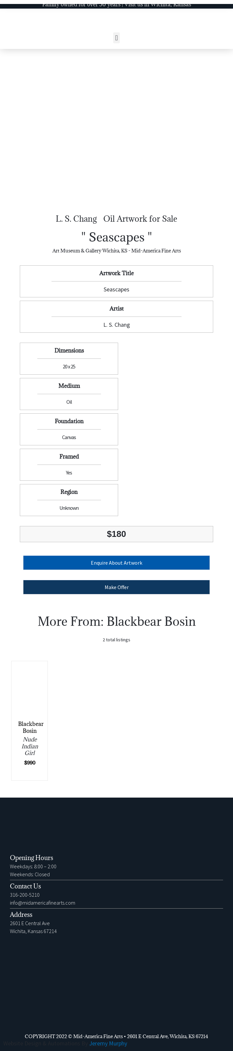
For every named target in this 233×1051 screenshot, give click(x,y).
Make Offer (117, 587)
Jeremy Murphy (108, 1043)
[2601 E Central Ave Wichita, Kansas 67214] (116, 988)
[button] (116, 37)
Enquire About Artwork (116, 562)
